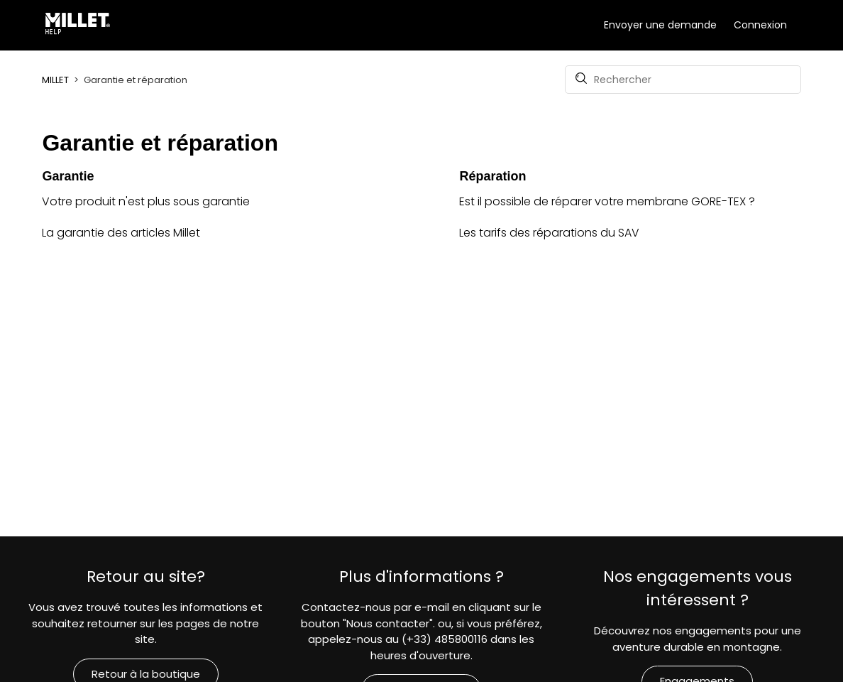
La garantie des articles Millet (121, 232)
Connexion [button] (760, 25)
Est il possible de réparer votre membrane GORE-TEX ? (607, 201)
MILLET (55, 80)
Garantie (68, 176)
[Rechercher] (683, 79)
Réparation (492, 176)
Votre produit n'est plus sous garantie (146, 201)
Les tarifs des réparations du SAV (549, 232)
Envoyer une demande (660, 25)
